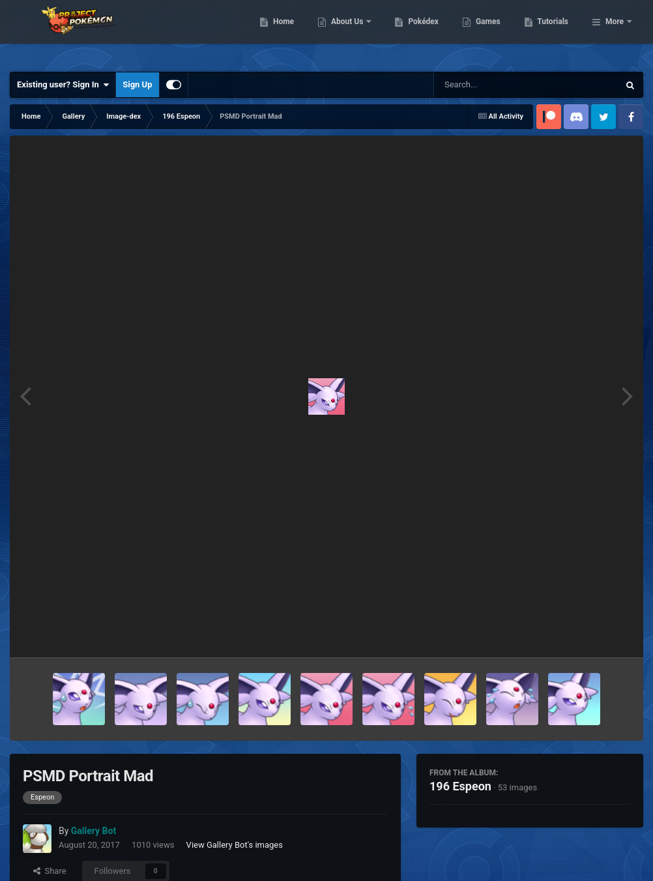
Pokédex (490, 32)
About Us (415, 32)
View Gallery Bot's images (234, 845)
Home (350, 32)
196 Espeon (460, 786)
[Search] (493, 84)
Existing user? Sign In (63, 84)
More (614, 32)
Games (555, 32)
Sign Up (137, 84)
